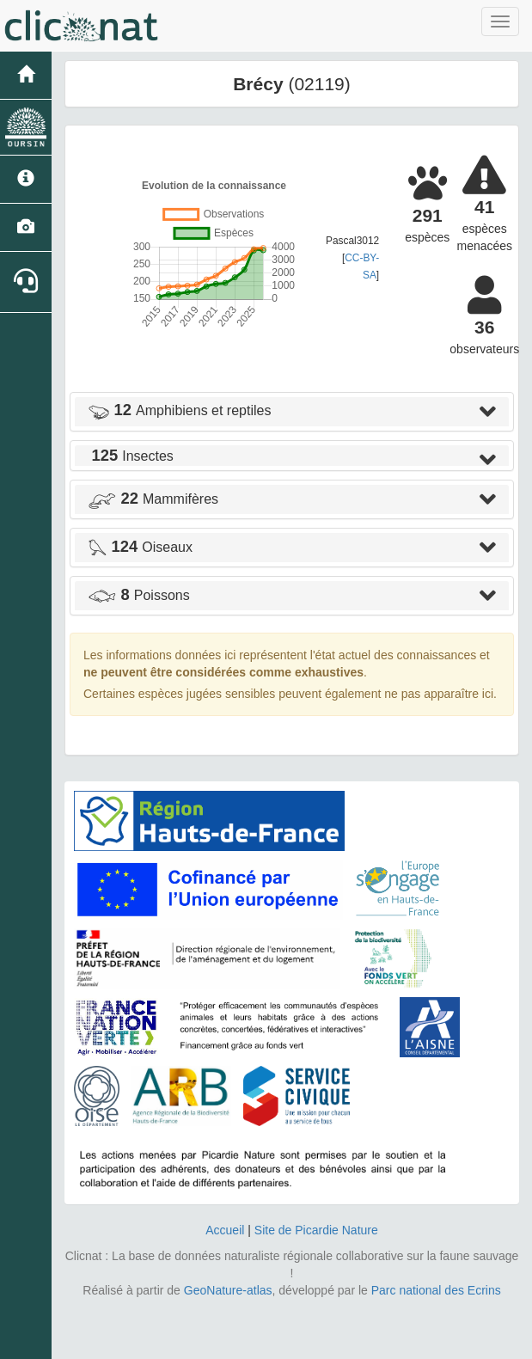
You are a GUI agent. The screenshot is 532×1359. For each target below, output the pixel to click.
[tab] (292, 411)
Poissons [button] (139, 595)
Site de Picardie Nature (316, 1230)
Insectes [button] (131, 456)
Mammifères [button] (153, 499)
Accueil (224, 1230)
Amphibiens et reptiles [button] (179, 410)
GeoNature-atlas (228, 1290)
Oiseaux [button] (140, 547)
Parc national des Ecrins (436, 1290)
